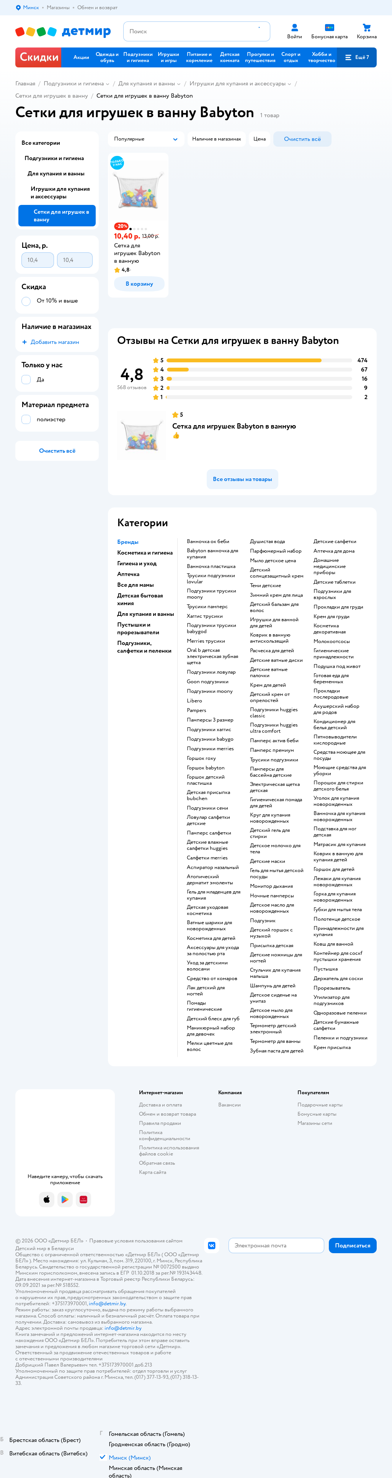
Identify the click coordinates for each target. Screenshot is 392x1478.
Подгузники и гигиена (74, 83)
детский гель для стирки (270, 833)
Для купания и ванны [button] (145, 614)
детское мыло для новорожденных (271, 1013)
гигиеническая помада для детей (276, 803)
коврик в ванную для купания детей (338, 857)
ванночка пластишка (211, 566)
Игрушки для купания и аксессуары (237, 83)
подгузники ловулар (211, 672)
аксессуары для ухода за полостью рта (213, 950)
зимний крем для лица (276, 595)
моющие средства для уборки (340, 770)
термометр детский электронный (273, 1029)
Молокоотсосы (332, 641)
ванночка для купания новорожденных (339, 816)
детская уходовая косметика (207, 910)
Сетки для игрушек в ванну (51, 96)
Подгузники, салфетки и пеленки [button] (144, 647)
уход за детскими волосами (207, 966)
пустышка (326, 969)
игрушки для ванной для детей (274, 623)
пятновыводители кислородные (335, 740)
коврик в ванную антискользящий (270, 638)
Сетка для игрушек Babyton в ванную (234, 426)
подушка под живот (337, 666)
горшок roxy (201, 758)
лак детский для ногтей (206, 991)
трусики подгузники (274, 760)
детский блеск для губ (213, 1019)
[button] (357, 57)
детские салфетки (335, 541)
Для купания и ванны (146, 83)
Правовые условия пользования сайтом (136, 1240)
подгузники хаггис (209, 730)
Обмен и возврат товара (167, 1114)
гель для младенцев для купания (213, 895)
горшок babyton (206, 768)
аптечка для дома (334, 551)
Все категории (40, 143)
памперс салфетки (209, 833)
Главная (25, 83)
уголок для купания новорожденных (336, 801)
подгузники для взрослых (332, 594)
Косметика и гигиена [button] (145, 553)
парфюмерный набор (276, 551)
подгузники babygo (210, 739)
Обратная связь (157, 1163)
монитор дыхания (271, 886)
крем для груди (332, 617)
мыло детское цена (273, 561)
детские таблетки (335, 582)
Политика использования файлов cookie (169, 1150)
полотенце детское (337, 919)
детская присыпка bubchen (208, 795)
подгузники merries (210, 749)
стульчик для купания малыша (275, 973)
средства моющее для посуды (339, 755)
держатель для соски (338, 979)
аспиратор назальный (213, 867)
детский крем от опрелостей (270, 697)
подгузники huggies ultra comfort (274, 728)
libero (194, 701)
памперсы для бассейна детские (271, 772)
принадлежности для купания (339, 931)
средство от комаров (212, 979)
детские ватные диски (276, 660)
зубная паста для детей (277, 1051)
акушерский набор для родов (336, 709)
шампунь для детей (273, 986)
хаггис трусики (205, 616)
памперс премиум (272, 750)
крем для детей (268, 685)
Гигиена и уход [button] (137, 563)
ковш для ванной (333, 944)
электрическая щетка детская (275, 787)
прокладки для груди (338, 607)
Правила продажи (160, 1123)
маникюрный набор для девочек (211, 1031)
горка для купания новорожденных (335, 897)
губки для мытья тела (338, 910)
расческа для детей (272, 651)
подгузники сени (207, 808)
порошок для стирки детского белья (338, 786)
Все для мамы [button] (135, 585)
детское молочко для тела (275, 849)
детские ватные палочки (268, 672)
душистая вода (267, 541)
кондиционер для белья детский (334, 725)
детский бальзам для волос (274, 607)
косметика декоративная (330, 629)
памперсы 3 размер (210, 720)
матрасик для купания (340, 844)
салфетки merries (207, 858)
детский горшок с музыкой (271, 933)
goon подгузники (208, 682)
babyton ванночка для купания (212, 554)
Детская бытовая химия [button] (140, 599)
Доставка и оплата (160, 1105)
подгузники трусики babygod (211, 628)
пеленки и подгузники (341, 1038)
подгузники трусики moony (211, 594)
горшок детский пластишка (206, 780)
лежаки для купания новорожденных (337, 882)
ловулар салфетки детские (208, 820)
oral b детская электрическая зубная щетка (212, 656)
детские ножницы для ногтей (276, 958)
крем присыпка (332, 1047)
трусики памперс (207, 607)
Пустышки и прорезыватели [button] (138, 628)
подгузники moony (210, 691)
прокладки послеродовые (331, 694)
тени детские (265, 586)
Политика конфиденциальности (164, 1135)
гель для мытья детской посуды (277, 873)
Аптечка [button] (128, 574)
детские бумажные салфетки (336, 1025)
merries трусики (206, 641)
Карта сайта (152, 1172)
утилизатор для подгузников (332, 1000)
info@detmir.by (107, 1303)
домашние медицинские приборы (330, 566)
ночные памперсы (272, 896)
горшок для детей (334, 869)
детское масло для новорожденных (272, 908)
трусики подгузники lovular (211, 579)
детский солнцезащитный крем (277, 573)
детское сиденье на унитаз (273, 998)
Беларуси (62, 1248)
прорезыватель (332, 988)
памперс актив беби (274, 741)
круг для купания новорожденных (270, 818)
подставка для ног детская (335, 832)
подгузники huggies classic (274, 713)
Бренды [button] (128, 542)
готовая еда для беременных (331, 679)
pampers (196, 710)
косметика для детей (211, 938)
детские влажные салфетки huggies (207, 845)
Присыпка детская (271, 946)
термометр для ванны (275, 1041)
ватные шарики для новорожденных (209, 926)
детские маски (267, 861)
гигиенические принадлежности (334, 654)
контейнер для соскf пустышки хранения (338, 956)
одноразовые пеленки (340, 1013)
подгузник (263, 921)
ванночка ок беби (208, 541)
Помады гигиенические (204, 1006)
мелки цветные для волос (209, 1046)
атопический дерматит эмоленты (210, 880)
